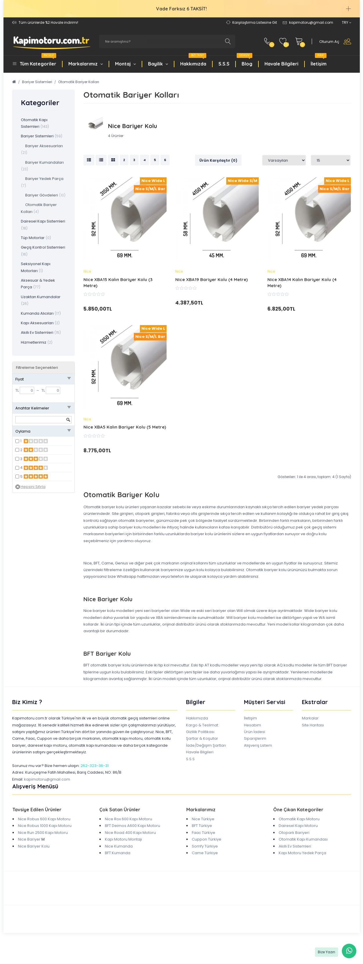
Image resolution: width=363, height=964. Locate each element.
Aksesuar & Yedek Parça (38, 284)
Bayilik (158, 64)
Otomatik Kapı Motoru (299, 819)
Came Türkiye (205, 853)
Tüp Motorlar (36, 237)
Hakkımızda (193, 60)
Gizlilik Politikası (200, 732)
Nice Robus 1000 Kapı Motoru (45, 825)
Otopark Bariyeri (294, 832)
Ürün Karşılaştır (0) (218, 160)
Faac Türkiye (203, 832)
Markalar (310, 718)
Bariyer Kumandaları (42, 166)
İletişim (318, 60)
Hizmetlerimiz (36, 342)
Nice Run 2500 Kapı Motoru (43, 832)
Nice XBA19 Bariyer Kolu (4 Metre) (211, 279)
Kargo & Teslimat (202, 725)
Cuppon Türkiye (206, 839)
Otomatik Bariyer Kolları (78, 81)
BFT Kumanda (117, 853)
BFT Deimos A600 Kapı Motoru (132, 825)
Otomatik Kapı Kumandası (303, 839)
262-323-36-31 (95, 765)
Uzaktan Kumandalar (41, 300)
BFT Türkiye (202, 825)
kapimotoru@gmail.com (47, 779)
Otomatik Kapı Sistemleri (35, 123)
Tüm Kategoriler (38, 60)
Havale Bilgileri (281, 64)
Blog (244, 60)
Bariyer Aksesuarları (42, 149)
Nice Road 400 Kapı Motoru (130, 832)
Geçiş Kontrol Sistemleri (43, 250)
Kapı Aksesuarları (40, 323)
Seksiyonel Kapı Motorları (35, 267)
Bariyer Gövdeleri (43, 195)
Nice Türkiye (203, 819)
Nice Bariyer (29, 839)
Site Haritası (313, 725)
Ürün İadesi (254, 732)
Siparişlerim (255, 738)
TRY (346, 22)
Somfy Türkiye (205, 846)
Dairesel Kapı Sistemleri (43, 224)
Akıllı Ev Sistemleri (41, 332)
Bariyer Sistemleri (37, 81)
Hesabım (252, 725)
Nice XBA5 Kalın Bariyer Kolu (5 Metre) (124, 427)
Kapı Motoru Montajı (123, 839)
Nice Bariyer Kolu (34, 846)
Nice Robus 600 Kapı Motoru (44, 819)
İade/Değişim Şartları (206, 745)
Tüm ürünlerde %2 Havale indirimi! (48, 22)
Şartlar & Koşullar (202, 738)
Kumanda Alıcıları (41, 313)
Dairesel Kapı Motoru (298, 825)
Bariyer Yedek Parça (42, 182)
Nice (87, 271)
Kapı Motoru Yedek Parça (302, 853)
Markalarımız (85, 64)
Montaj (125, 64)
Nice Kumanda (119, 846)
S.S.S (223, 64)
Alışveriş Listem (258, 745)
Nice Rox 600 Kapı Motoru (128, 819)
